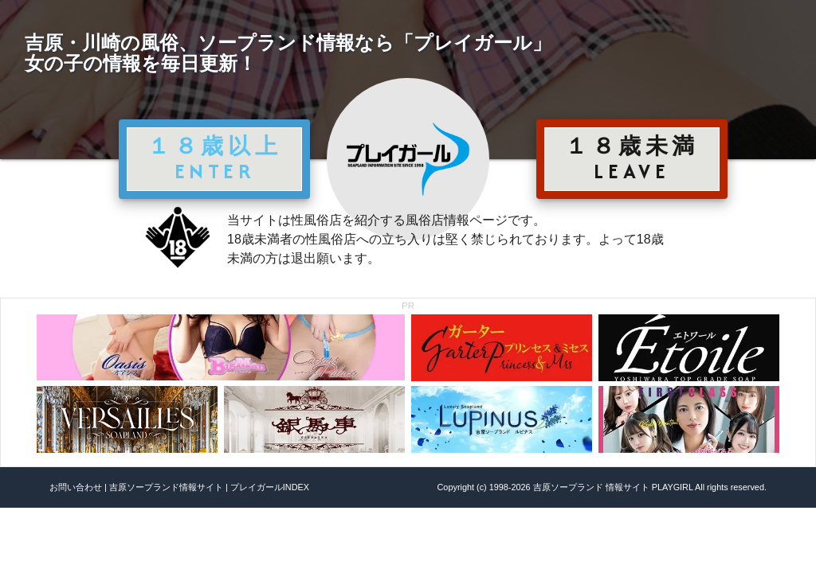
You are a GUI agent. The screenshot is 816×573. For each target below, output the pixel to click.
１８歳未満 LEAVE (632, 158)
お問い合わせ (75, 487)
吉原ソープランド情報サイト (166, 487)
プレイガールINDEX (269, 487)
